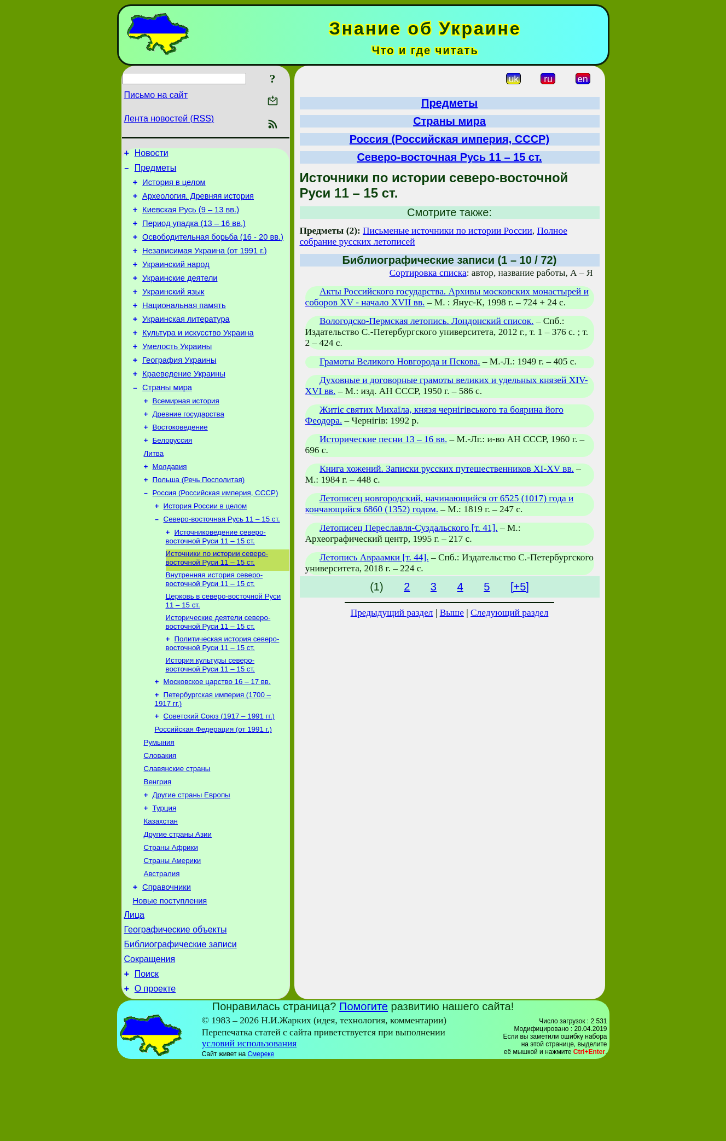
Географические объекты (175, 1000)
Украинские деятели (179, 294)
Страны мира (167, 417)
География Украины (179, 386)
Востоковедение (180, 460)
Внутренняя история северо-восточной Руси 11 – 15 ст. (214, 623)
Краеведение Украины (183, 401)
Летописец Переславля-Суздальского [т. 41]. (409, 528)
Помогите (363, 1084)
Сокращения (150, 1033)
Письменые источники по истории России (447, 230)
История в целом (174, 187)
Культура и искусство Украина (198, 355)
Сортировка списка (428, 273)
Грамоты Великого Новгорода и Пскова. (400, 361)
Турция (165, 867)
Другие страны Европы (191, 853)
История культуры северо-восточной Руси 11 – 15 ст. (210, 712)
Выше (452, 612)
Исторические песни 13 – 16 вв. (383, 439)
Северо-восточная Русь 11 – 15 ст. (222, 559)
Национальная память (184, 325)
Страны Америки (172, 924)
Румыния (159, 796)
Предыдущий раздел (392, 612)
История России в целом (205, 545)
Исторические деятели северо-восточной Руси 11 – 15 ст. (218, 667)
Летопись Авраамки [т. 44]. (374, 557)
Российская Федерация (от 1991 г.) (213, 782)
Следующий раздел (509, 612)
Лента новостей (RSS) (169, 118)
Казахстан (161, 881)
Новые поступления (170, 968)
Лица (134, 984)
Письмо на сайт (156, 95)
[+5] (519, 587)
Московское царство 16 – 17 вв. (217, 731)
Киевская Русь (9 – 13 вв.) (190, 217)
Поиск (147, 1050)
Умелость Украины (177, 371)
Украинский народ (176, 279)
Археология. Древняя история (198, 202)
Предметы (155, 171)
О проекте (155, 1066)
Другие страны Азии (178, 895)
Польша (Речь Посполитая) (199, 517)
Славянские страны (177, 824)
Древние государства (188, 446)
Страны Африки (171, 910)
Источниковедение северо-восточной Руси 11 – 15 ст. (216, 578)
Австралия (162, 938)
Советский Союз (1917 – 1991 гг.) (219, 767)
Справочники (166, 953)
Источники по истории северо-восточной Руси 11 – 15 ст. (217, 600)
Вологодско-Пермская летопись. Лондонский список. (427, 321)
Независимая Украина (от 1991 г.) (204, 263)
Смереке (260, 1132)
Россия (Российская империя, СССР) (215, 531)
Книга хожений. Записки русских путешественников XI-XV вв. (447, 469)
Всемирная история (186, 431)
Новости (152, 154)
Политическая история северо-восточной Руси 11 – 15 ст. (223, 690)
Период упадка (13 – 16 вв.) (194, 233)
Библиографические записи (180, 1017)
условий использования (249, 1121)
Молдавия (170, 503)
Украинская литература (186, 340)
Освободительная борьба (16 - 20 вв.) (212, 248)
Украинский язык (173, 309)
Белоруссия (173, 474)
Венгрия (158, 839)
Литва (154, 488)
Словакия (160, 810)
